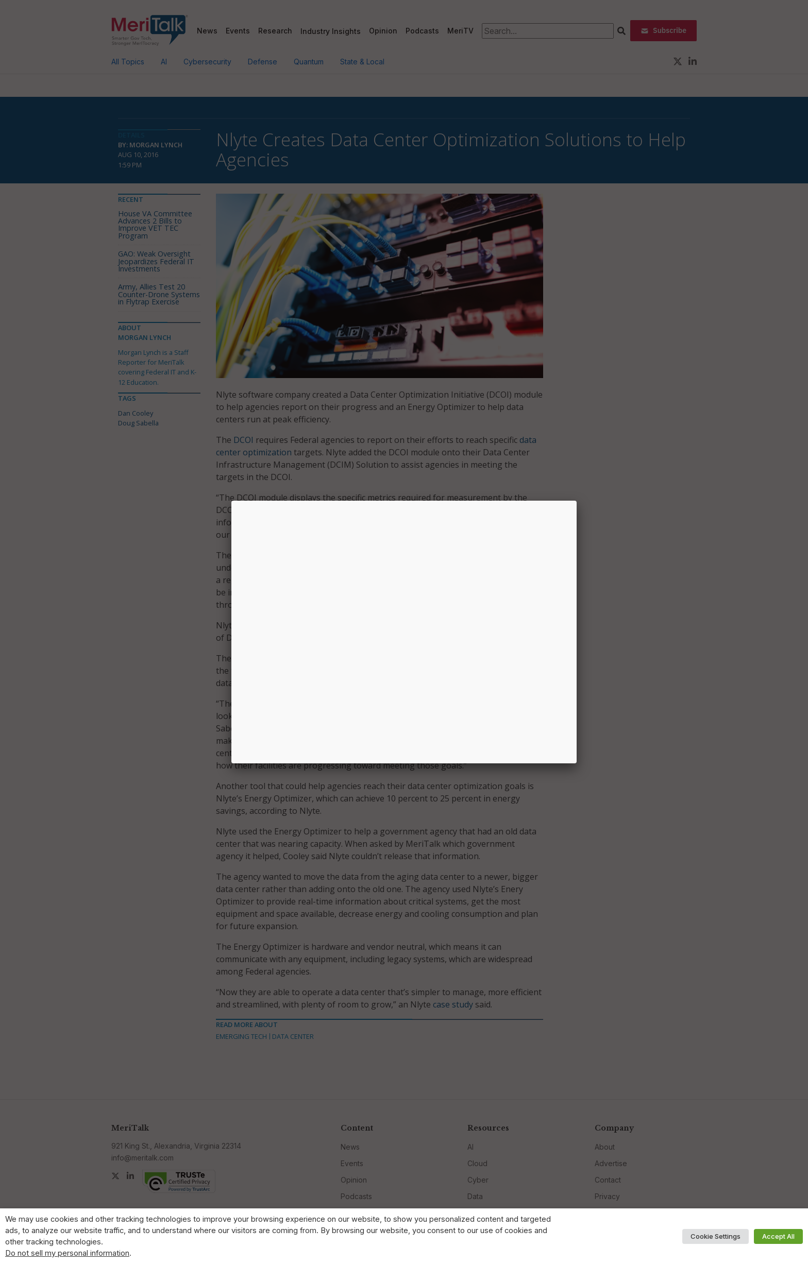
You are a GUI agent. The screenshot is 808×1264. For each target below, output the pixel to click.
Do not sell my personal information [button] (67, 1253)
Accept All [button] (778, 1236)
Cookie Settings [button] (715, 1236)
